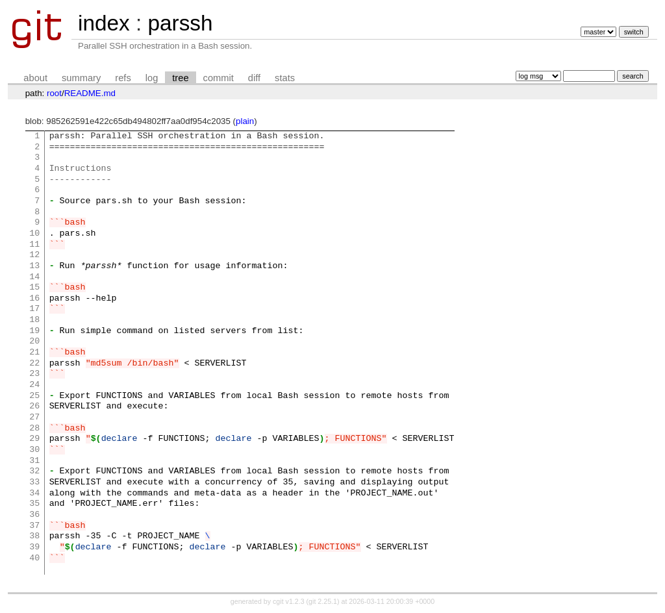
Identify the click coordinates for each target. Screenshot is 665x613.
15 (34, 288)
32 (34, 471)
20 (34, 341)
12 (34, 255)
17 (34, 309)
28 (34, 428)
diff (254, 78)
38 (34, 536)
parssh (179, 23)
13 (34, 266)
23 (34, 374)
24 (34, 385)
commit (218, 78)
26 (34, 406)
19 (34, 331)
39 (34, 547)
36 (34, 515)
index (104, 23)
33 (34, 482)
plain (245, 121)
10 (34, 234)
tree (180, 78)
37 (34, 526)
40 (34, 558)
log (151, 78)
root (54, 93)
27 (34, 417)
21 (34, 352)
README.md (90, 93)
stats (285, 78)
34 (34, 493)
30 (34, 450)
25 (34, 396)
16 (34, 299)
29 (34, 439)
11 (34, 245)
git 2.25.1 (322, 601)
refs (123, 78)
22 (34, 363)
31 (34, 461)
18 (34, 320)
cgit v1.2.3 (289, 601)
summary (81, 78)
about (35, 78)
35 (34, 504)
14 (34, 277)
